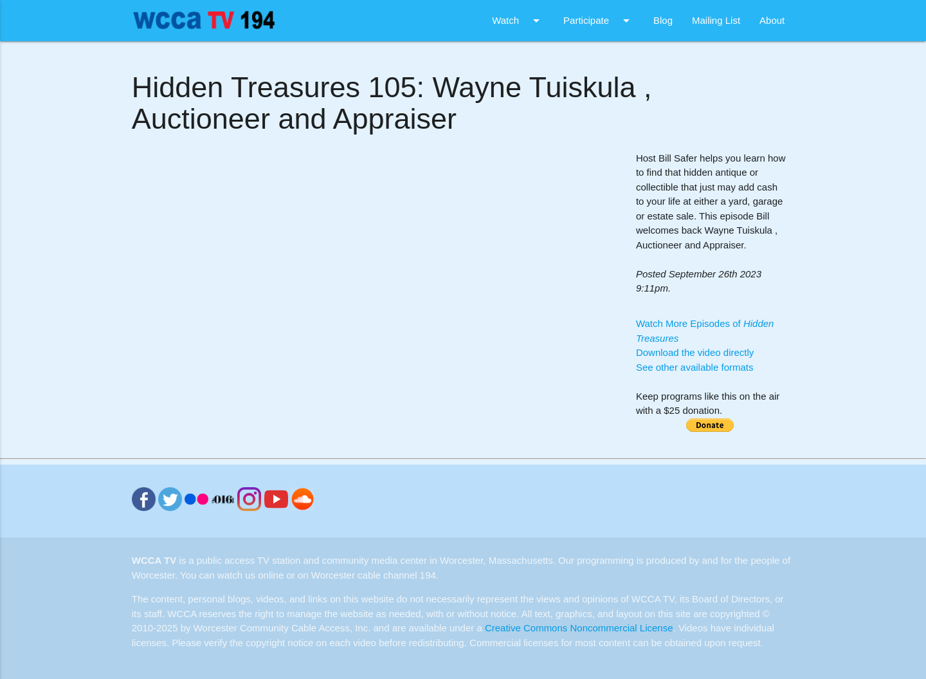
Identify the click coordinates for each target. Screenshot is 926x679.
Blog (663, 20)
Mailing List (716, 20)
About (772, 20)
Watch (518, 20)
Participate (598, 20)
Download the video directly (695, 352)
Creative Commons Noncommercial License (579, 627)
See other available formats (695, 367)
